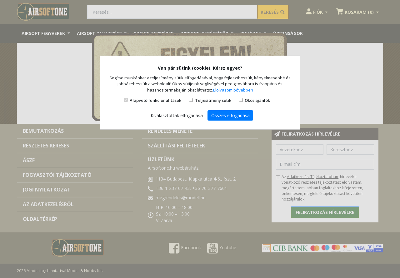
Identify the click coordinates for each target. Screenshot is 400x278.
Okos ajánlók (257, 100)
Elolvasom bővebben (233, 90)
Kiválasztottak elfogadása (177, 115)
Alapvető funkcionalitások (155, 100)
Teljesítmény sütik (213, 100)
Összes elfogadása (230, 115)
